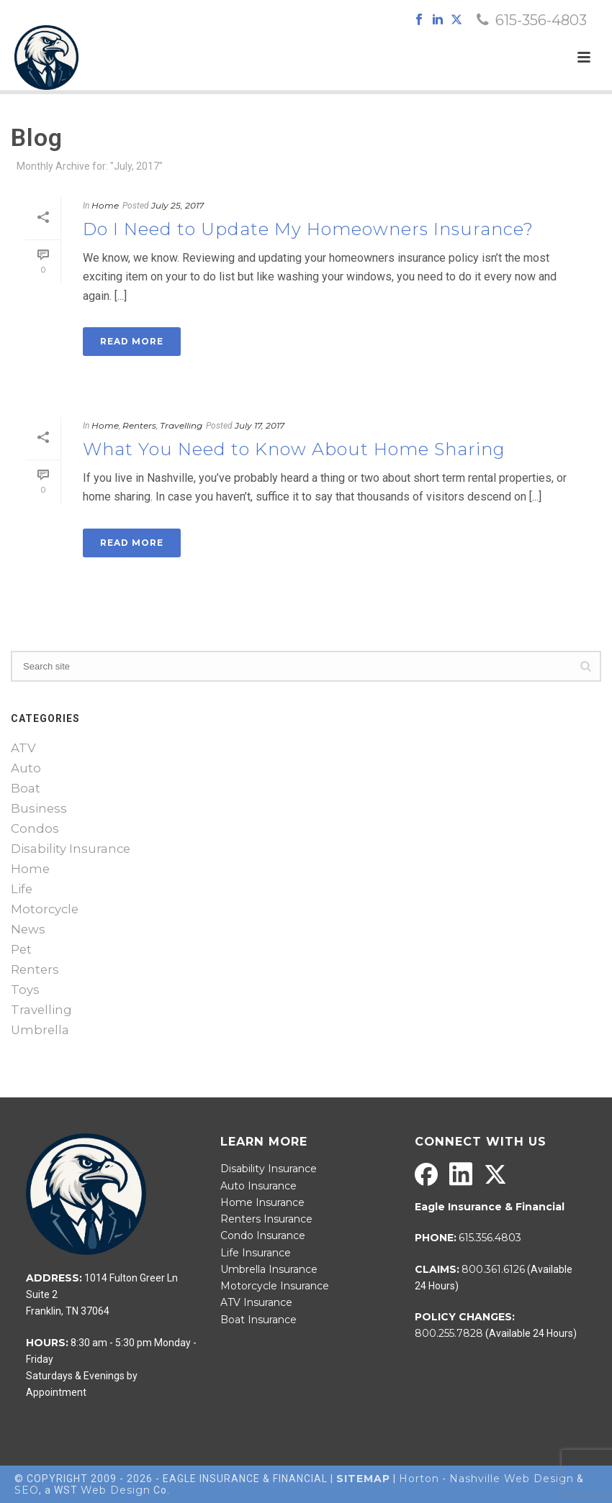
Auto (26, 768)
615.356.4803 (490, 1237)
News (28, 929)
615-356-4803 (541, 20)
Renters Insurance (266, 1218)
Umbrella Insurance (269, 1269)
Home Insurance (262, 1202)
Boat (25, 788)
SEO (26, 1490)
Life (21, 888)
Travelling (181, 425)
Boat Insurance (258, 1319)
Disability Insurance (70, 848)
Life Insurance (255, 1252)
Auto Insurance (258, 1185)
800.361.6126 (493, 1269)
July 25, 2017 (177, 205)
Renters (139, 425)
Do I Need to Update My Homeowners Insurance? (308, 229)
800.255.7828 (449, 1333)
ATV (23, 747)
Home (105, 205)
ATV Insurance (256, 1302)
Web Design (115, 1490)
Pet (21, 949)
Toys (25, 989)
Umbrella (40, 1029)
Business (39, 808)
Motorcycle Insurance (274, 1285)
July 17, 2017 (259, 425)
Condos (35, 828)
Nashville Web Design (511, 1478)
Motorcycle (44, 909)
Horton (419, 1478)
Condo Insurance (262, 1235)
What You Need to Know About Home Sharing (294, 449)
